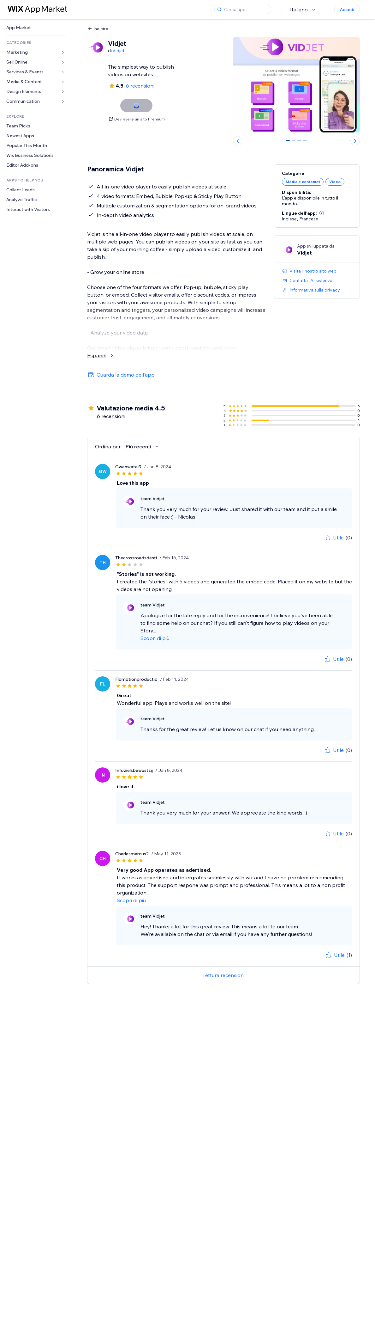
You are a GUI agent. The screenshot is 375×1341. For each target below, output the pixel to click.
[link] (36, 28)
